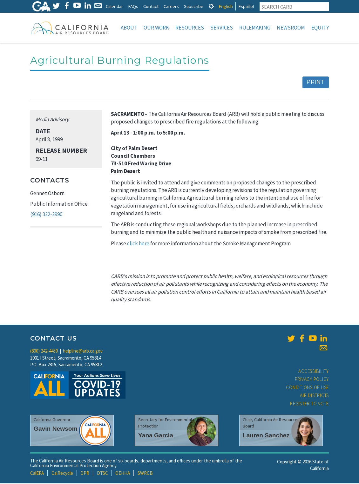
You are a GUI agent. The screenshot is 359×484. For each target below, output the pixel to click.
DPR (84, 474)
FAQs (133, 6)
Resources (189, 27)
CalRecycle (62, 474)
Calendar (114, 6)
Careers (171, 6)
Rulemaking (254, 27)
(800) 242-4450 (44, 351)
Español (246, 6)
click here (138, 244)
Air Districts (314, 396)
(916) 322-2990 (46, 214)
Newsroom (291, 27)
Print (316, 83)
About (129, 27)
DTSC (102, 474)
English (226, 6)
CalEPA (37, 474)
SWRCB (145, 474)
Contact (151, 6)
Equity (320, 27)
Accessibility (313, 372)
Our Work (156, 27)
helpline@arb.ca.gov (83, 351)
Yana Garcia (155, 436)
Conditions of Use (307, 388)
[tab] (211, 6)
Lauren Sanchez (266, 436)
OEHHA (122, 474)
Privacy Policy (312, 380)
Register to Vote (309, 404)
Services (221, 27)
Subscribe (193, 6)
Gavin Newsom (56, 429)
